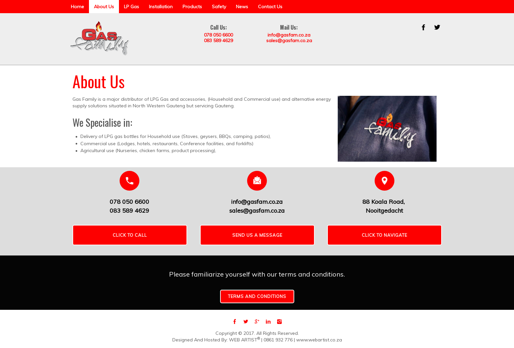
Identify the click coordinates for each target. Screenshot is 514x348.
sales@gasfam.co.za (289, 40)
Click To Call (130, 235)
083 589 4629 (218, 40)
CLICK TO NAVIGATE (384, 235)
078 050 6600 (218, 35)
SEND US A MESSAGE (257, 235)
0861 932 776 (278, 340)
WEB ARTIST (244, 340)
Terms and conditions (257, 296)
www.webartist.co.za (319, 340)
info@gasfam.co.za (289, 35)
